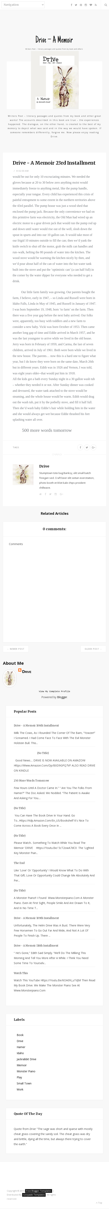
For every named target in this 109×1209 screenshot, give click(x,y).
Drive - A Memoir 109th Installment (36, 918)
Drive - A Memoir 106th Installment (36, 726)
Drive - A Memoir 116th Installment (36, 946)
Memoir (22, 1066)
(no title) (43, 753)
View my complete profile (54, 691)
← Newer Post (15, 649)
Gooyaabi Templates (34, 1195)
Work (20, 1090)
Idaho (20, 1054)
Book (20, 1035)
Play (19, 1078)
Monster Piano (26, 1072)
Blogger (62, 698)
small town (24, 1084)
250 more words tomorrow (31, 781)
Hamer (21, 1047)
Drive (44, 466)
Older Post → (93, 649)
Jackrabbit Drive (26, 1060)
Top (99, 1203)
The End (19, 863)
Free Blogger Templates (38, 1191)
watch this (21, 973)
